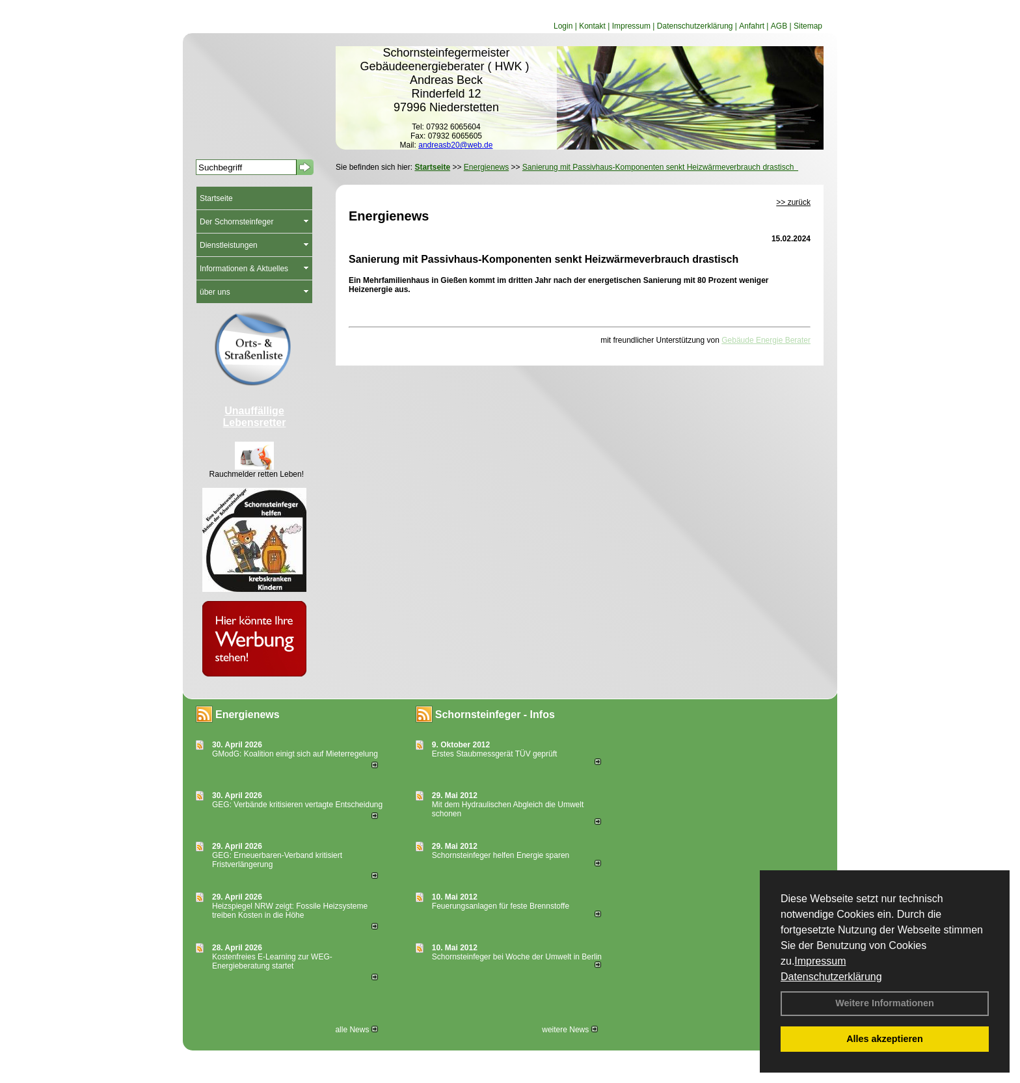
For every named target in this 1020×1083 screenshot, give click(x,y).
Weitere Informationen (884, 1003)
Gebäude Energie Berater (766, 340)
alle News (356, 1029)
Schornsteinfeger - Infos (495, 714)
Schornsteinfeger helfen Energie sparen (500, 855)
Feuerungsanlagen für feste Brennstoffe (500, 906)
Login (563, 26)
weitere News (569, 1029)
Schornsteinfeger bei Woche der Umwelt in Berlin (517, 956)
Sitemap (808, 26)
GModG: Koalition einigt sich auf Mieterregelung (295, 753)
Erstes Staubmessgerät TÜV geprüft (494, 753)
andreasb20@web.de (455, 145)
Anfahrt (751, 26)
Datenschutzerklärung (831, 976)
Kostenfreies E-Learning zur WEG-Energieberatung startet (272, 961)
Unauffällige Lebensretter (254, 416)
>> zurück (793, 202)
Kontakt (592, 26)
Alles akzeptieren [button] (884, 1039)
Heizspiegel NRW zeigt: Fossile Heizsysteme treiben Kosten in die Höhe (290, 911)
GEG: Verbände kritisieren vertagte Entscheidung (297, 804)
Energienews (247, 714)
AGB (779, 26)
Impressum (820, 961)
